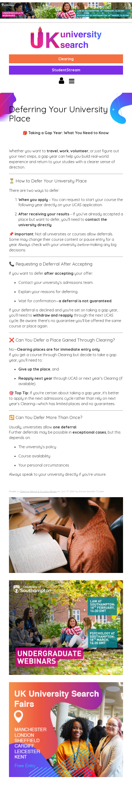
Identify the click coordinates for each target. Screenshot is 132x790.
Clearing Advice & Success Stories (38, 491)
